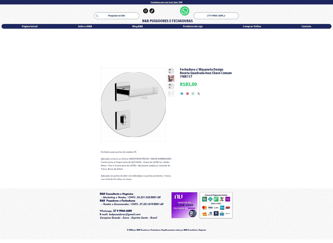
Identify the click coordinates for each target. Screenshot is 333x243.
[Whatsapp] (184, 11)
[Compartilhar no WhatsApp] (193, 93)
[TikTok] (152, 10)
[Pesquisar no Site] (116, 16)
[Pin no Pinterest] (187, 93)
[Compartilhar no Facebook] (182, 93)
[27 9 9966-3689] (216, 15)
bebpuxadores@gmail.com (124, 214)
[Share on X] (198, 93)
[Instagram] (145, 10)
